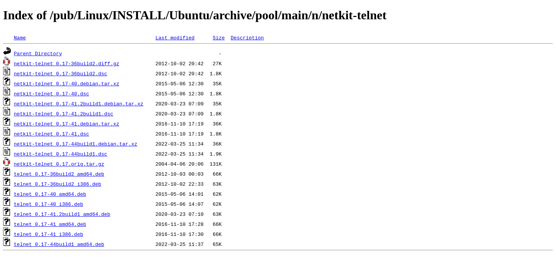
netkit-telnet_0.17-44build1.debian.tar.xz (75, 143)
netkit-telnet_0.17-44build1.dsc (60, 153)
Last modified (174, 37)
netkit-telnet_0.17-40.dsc (51, 93)
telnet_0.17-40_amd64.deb (50, 193)
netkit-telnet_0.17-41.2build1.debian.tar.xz (78, 103)
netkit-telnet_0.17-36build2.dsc (60, 73)
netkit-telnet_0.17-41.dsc (51, 133)
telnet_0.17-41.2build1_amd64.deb (62, 213)
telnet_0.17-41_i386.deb (48, 234)
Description (247, 37)
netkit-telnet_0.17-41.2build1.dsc (63, 113)
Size (219, 37)
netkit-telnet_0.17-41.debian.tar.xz (66, 123)
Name (20, 37)
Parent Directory (38, 53)
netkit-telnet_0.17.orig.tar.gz (59, 163)
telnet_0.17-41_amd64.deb (50, 223)
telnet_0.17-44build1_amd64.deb (59, 244)
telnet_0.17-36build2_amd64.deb (59, 173)
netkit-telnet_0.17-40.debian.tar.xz (66, 83)
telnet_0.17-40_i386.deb (48, 203)
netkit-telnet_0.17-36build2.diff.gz (66, 63)
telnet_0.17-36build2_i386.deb (57, 183)
